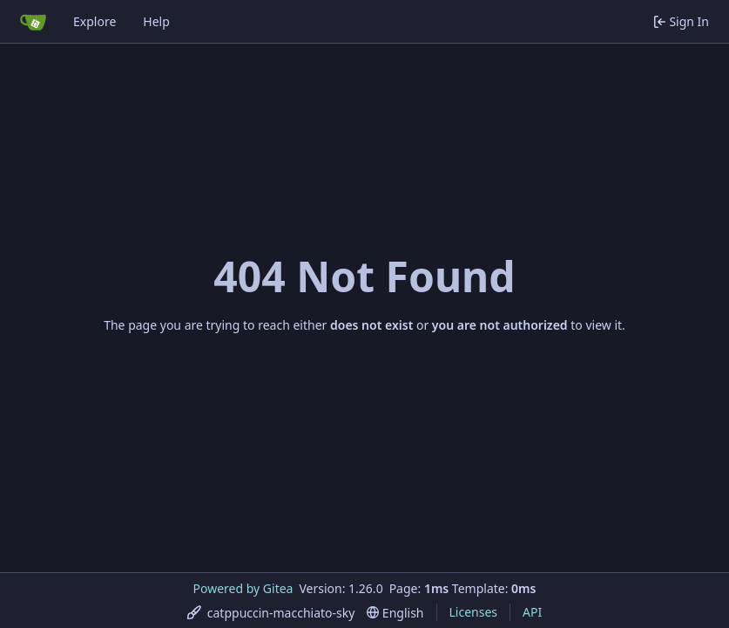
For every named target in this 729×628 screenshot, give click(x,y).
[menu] (271, 612)
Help (156, 21)
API (532, 612)
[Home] (33, 22)
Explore (94, 21)
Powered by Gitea (243, 588)
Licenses (473, 612)
